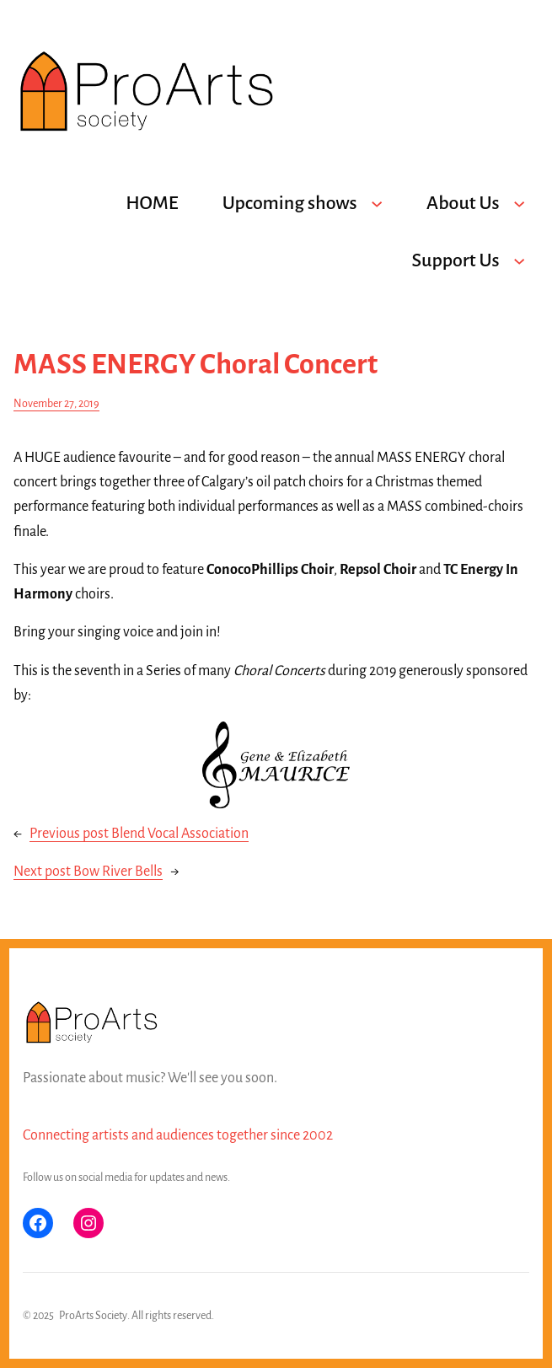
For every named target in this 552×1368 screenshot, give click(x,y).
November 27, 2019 (56, 404)
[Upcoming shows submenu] (376, 203)
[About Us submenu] (519, 203)
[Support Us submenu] (519, 260)
